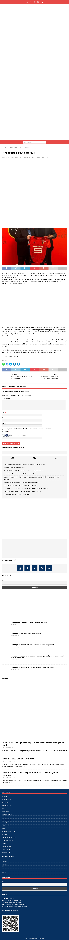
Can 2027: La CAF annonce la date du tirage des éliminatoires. (22, 491)
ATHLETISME (5, 802)
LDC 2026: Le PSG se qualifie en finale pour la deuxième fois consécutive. (26, 488)
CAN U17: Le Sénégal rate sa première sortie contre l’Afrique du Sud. (24, 464)
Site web (4, 423)
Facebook (4, 864)
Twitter (4, 867)
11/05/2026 (8, 761)
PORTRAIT (4, 835)
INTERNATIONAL (39, 157)
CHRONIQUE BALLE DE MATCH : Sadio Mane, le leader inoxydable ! (32, 645)
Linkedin (4, 873)
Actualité (26, 157)
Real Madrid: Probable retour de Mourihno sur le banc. (20, 485)
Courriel (4, 418)
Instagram (5, 870)
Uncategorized (6, 852)
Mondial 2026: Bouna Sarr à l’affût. (14, 468)
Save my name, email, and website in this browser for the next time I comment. (27, 429)
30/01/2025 (6, 157)
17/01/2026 (14, 659)
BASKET (4, 808)
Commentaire (6, 398)
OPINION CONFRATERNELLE (9, 832)
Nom (3, 412)
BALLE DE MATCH (6, 805)
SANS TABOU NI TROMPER (9, 838)
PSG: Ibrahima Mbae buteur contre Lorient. (17, 494)
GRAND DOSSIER (6, 820)
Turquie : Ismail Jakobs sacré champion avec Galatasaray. (21, 482)
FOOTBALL (32, 157)
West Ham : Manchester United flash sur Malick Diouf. (20, 474)
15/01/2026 (14, 669)
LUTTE (3, 829)
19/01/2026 (14, 647)
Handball (4, 823)
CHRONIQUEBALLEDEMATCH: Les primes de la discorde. (29, 622)
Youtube (4, 861)
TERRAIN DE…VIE (6, 846)
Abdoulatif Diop (16, 157)
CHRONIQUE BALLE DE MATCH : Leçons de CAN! (26, 633)
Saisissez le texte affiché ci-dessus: (21, 436)
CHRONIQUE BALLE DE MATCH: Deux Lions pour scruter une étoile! (32, 667)
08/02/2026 (14, 635)
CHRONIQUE (5, 811)
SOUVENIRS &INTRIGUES (8, 840)
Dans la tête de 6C (7, 814)
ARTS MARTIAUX (6, 799)
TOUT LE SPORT (6, 849)
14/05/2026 (8, 748)
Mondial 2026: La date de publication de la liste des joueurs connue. (24, 471)
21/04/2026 (14, 624)
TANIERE (4, 843)
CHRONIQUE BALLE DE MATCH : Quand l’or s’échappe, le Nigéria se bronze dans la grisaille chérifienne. (37, 657)
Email (3, 580)
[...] (3, 753)
